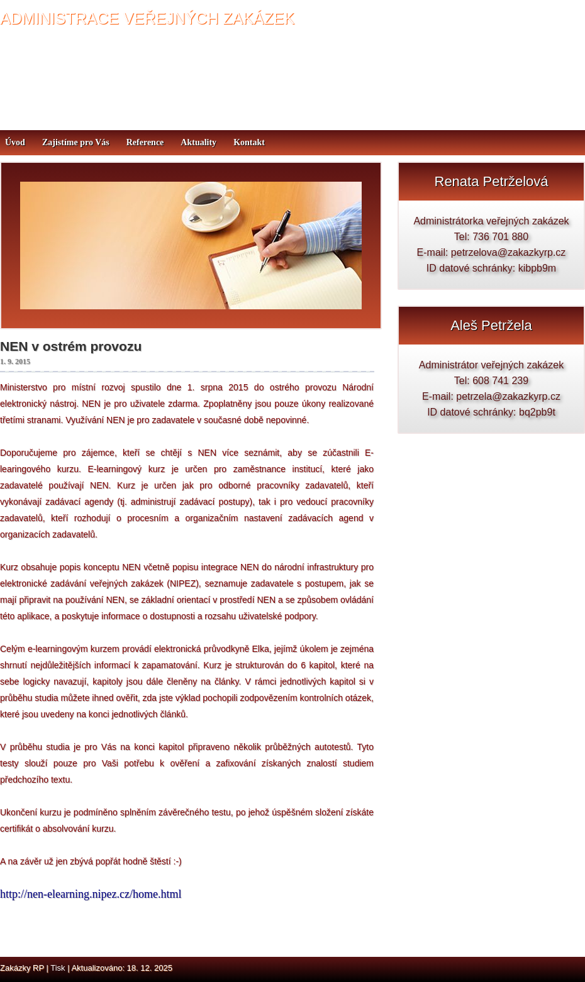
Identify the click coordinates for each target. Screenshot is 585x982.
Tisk (57, 968)
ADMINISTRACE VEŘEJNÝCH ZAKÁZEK (147, 18)
